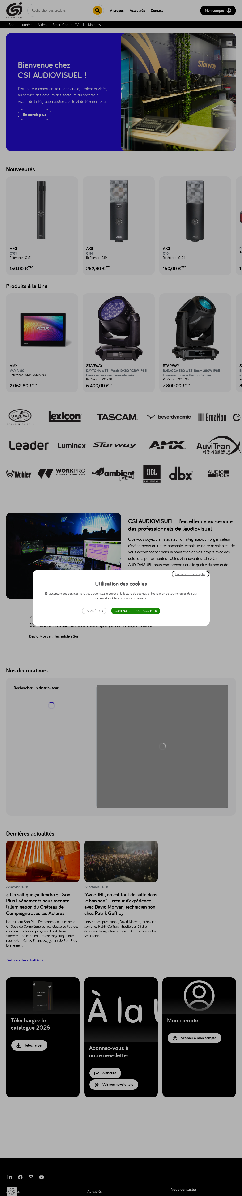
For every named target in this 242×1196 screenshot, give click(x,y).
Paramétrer (94, 611)
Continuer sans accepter (190, 574)
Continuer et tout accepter (136, 611)
